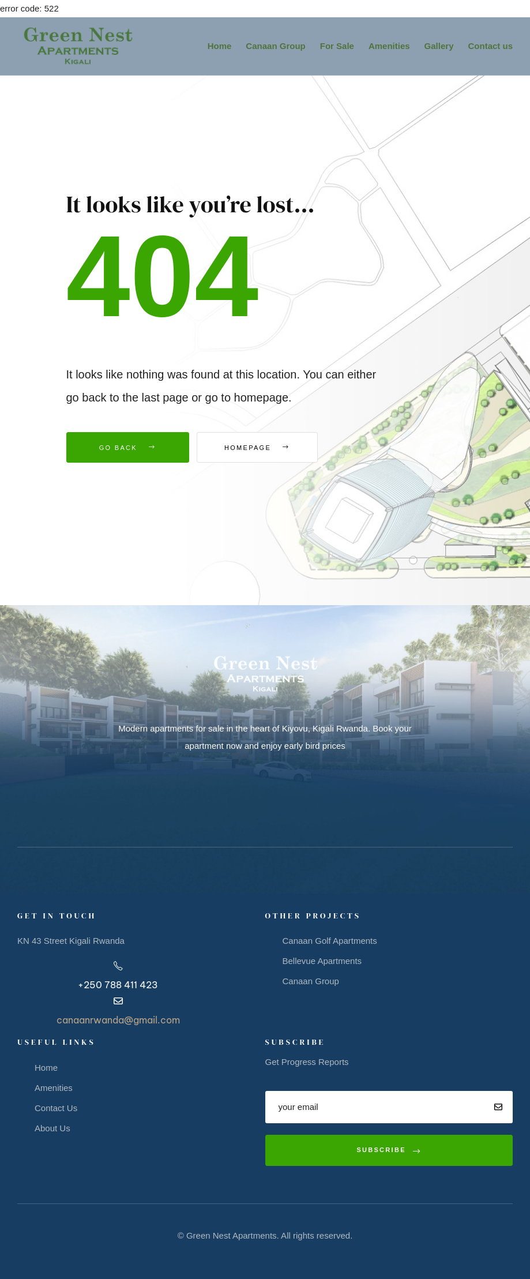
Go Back (127, 447)
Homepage (262, 447)
